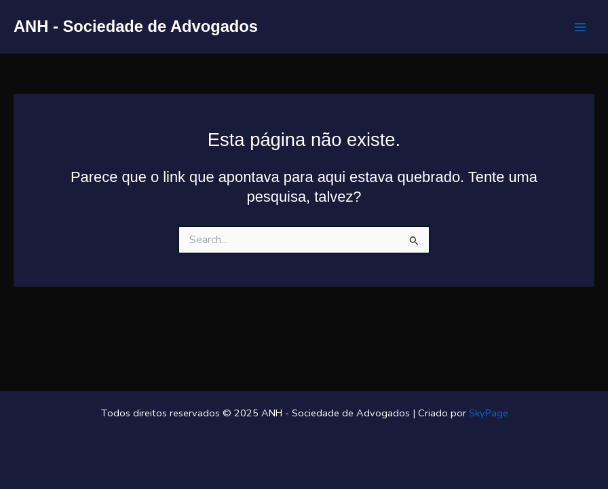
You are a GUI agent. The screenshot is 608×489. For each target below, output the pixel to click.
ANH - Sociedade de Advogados (136, 26)
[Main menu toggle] (580, 27)
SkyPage (488, 413)
